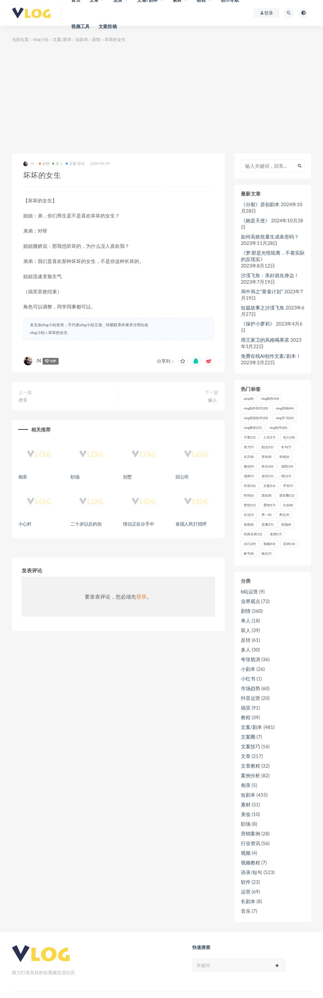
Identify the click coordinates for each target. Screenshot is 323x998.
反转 (246, 640)
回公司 (182, 476)
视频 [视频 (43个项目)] (269, 544)
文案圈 (248, 737)
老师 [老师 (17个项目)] (276, 534)
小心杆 (25, 524)
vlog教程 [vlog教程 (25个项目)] (252, 427)
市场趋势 (250, 688)
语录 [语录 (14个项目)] (289, 544)
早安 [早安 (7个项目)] (288, 486)
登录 (141, 596)
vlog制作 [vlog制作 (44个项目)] (270, 398)
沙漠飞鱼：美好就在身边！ (270, 275)
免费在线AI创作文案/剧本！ (271, 356)
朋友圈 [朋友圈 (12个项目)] (286, 495)
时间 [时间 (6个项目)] (249, 495)
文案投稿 (108, 26)
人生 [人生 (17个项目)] (269, 437)
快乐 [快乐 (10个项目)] (267, 466)
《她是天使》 (255, 220)
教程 (246, 717)
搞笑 (246, 708)
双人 (246, 630)
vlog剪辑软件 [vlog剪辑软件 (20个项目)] (256, 418)
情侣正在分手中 (138, 524)
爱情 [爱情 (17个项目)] (269, 505)
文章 (246, 756)
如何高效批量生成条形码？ (270, 236)
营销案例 (250, 833)
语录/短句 (251, 872)
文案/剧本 (62, 39)
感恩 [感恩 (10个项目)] (287, 466)
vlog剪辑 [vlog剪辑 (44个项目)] (284, 408)
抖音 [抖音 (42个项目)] (250, 486)
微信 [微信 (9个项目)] (249, 466)
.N (28, 163)
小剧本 (248, 669)
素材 (246, 804)
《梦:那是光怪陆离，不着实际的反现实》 (273, 256)
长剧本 (248, 901)
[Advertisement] (161, 98)
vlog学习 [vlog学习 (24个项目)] (284, 418)
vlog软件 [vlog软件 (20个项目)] (278, 427)
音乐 (246, 911)
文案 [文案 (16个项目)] (269, 486)
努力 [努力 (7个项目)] (249, 447)
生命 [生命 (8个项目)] (288, 505)
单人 (246, 620)
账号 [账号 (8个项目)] (249, 553)
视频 (246, 853)
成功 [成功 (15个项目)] (267, 476)
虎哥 (22, 400)
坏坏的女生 (58, 332)
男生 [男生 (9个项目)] (284, 515)
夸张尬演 (250, 659)
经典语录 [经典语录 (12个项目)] (253, 534)
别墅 (127, 476)
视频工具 (80, 26)
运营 (246, 891)
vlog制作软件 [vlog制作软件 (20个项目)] (256, 408)
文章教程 (250, 766)
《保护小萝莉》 (258, 324)
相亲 (22, 476)
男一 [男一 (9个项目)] (266, 515)
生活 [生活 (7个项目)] (249, 515)
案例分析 (250, 775)
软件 (246, 882)
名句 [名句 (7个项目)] (286, 447)
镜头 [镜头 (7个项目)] (266, 553)
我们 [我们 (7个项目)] (286, 476)
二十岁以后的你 (86, 524)
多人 (57, 163)
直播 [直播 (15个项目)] (267, 524)
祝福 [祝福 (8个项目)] (286, 524)
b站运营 (249, 591)
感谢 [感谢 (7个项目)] (249, 476)
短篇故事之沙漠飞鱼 (262, 307)
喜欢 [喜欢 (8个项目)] (266, 457)
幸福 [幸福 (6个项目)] (284, 457)
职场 (75, 476)
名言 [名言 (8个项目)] (249, 457)
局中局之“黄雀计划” (262, 291)
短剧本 (82, 39)
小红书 (248, 678)
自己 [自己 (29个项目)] (250, 544)
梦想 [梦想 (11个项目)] (250, 505)
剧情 (96, 39)
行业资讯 (250, 843)
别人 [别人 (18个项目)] (289, 437)
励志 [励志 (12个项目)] (267, 447)
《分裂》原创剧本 (260, 204)
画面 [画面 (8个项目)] (249, 524)
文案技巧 (250, 746)
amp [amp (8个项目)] (248, 398)
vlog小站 (41, 39)
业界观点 (250, 601)
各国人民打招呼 (191, 524)
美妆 (246, 814)
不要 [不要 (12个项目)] (250, 437)
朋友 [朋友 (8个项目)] (266, 495)
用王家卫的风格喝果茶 (265, 340)
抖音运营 (250, 698)
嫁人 (213, 400)
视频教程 (250, 862)
